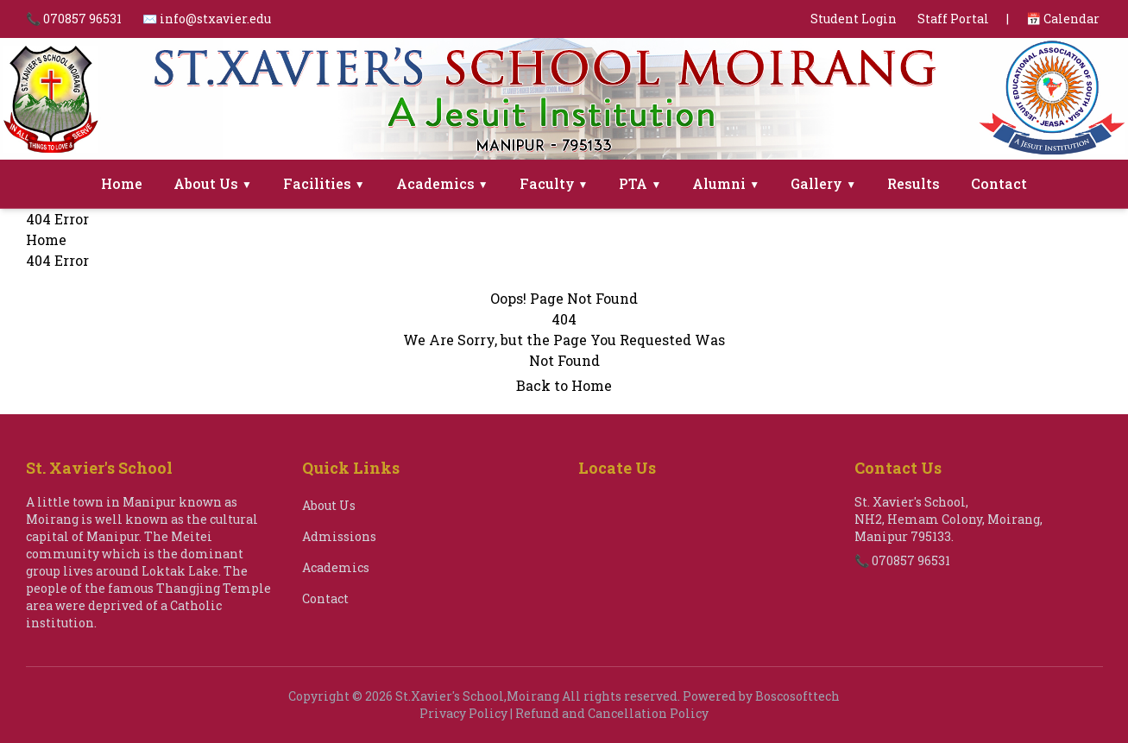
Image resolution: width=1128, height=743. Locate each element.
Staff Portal (953, 18)
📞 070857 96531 (74, 18)
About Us (212, 183)
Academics (442, 183)
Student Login (853, 18)
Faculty (554, 183)
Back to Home (564, 385)
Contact (999, 183)
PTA (640, 183)
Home (121, 183)
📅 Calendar (1063, 18)
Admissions (339, 536)
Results (913, 183)
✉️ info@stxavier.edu (206, 18)
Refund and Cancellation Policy (612, 713)
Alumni (725, 183)
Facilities (324, 183)
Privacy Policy (463, 713)
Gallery (823, 183)
